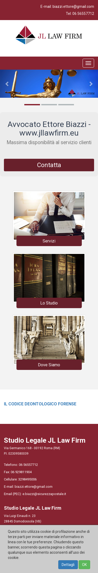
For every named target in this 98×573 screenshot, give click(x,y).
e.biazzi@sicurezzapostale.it (44, 494)
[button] (7, 84)
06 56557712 (83, 13)
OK (84, 565)
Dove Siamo (49, 364)
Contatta (49, 165)
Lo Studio (49, 303)
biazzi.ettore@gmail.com (73, 6)
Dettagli (68, 565)
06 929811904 (21, 472)
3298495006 (27, 479)
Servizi (49, 241)
